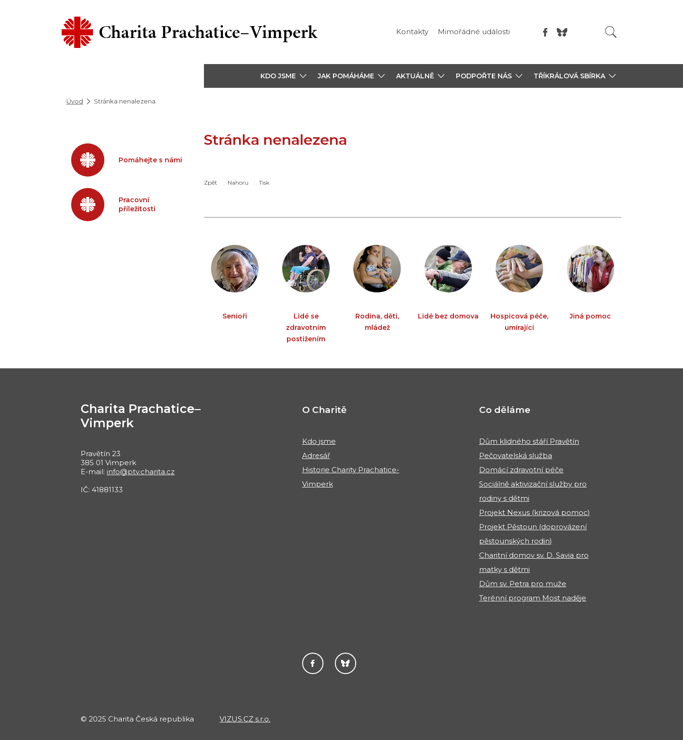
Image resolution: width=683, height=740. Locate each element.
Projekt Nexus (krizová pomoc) (534, 512)
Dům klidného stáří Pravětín (529, 441)
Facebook (312, 663)
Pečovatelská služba (515, 455)
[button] (283, 76)
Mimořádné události (474, 31)
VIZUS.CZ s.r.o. (245, 718)
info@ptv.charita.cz (141, 471)
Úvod (74, 101)
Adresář (316, 455)
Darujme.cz (345, 663)
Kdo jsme (319, 441)
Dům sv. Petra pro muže (522, 583)
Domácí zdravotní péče (521, 469)
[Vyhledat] (610, 32)
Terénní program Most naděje (532, 597)
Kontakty (412, 31)
